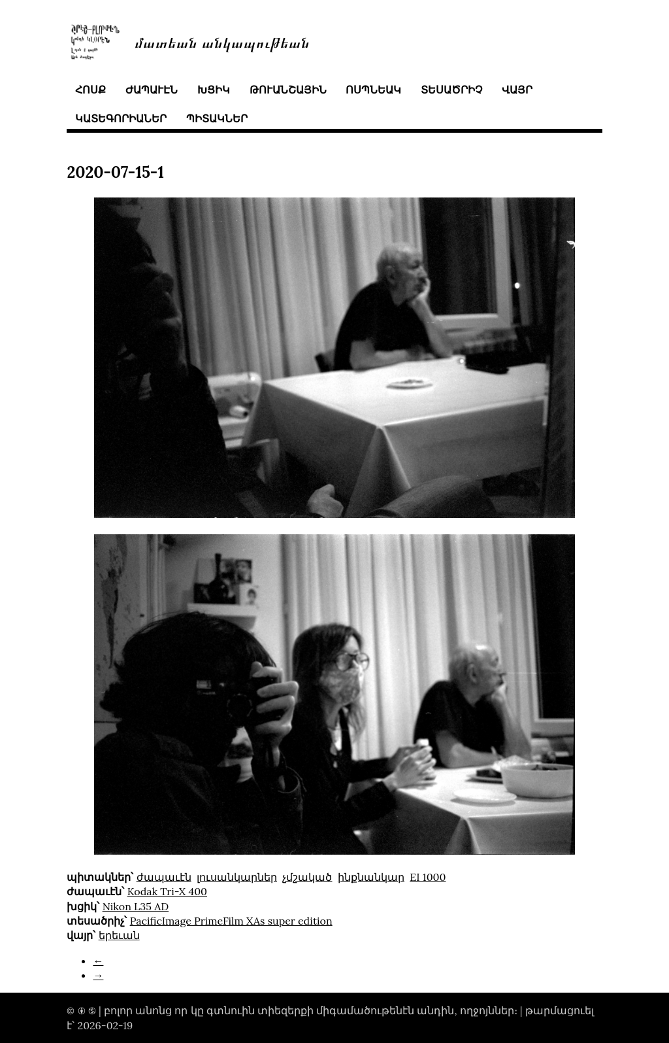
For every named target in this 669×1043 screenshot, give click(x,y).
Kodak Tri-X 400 (167, 891)
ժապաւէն (151, 89)
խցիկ (213, 89)
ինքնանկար (371, 876)
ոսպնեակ (373, 89)
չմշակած (307, 876)
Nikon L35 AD (136, 906)
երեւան (119, 935)
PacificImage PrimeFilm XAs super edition (231, 920)
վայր (517, 89)
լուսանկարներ (237, 876)
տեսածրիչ (451, 89)
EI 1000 (428, 876)
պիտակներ (217, 118)
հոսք (90, 89)
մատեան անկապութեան (222, 41)
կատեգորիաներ (121, 118)
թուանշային (288, 89)
